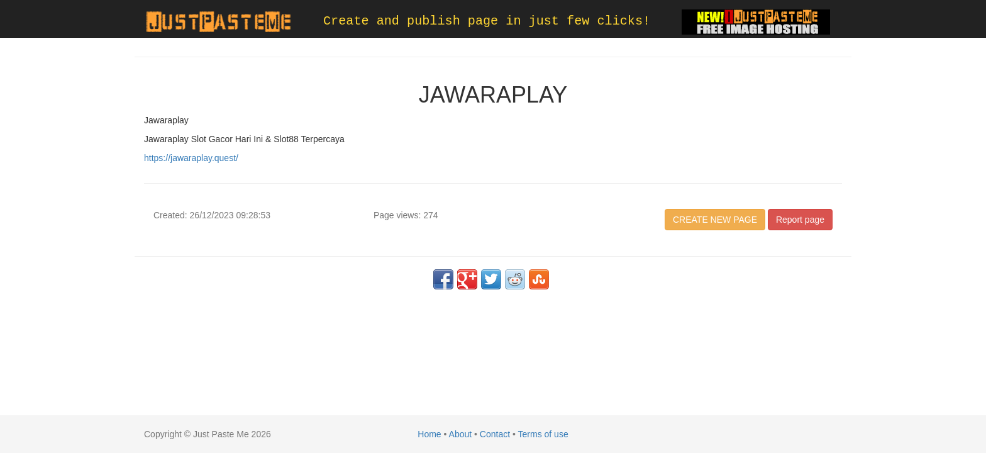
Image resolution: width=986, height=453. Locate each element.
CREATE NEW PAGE (715, 220)
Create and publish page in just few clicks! (486, 21)
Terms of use (543, 434)
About (460, 434)
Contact (495, 434)
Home (429, 434)
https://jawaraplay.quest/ (191, 158)
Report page (800, 220)
